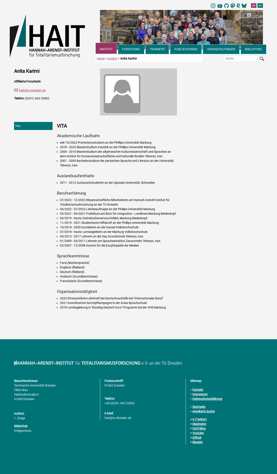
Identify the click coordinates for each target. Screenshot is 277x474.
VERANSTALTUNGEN (221, 49)
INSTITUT (106, 49)
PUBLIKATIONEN (185, 49)
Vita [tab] (18, 126)
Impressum (200, 394)
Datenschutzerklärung (207, 399)
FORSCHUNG (131, 49)
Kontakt (197, 389)
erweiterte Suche (203, 411)
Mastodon (199, 424)
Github (196, 437)
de (253, 5)
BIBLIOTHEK (253, 49)
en (260, 5)
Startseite (198, 407)
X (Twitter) (199, 419)
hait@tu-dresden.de (32, 90)
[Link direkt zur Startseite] (53, 35)
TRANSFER (157, 49)
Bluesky (197, 442)
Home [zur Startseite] (101, 58)
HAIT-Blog (199, 428)
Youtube (198, 433)
